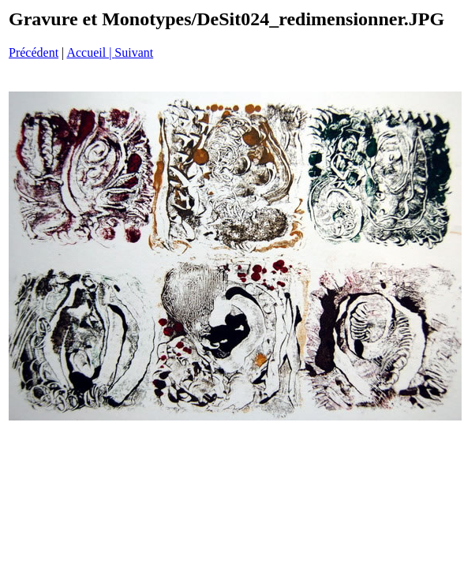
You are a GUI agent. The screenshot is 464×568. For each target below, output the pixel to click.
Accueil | (90, 52)
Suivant (133, 52)
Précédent (33, 52)
